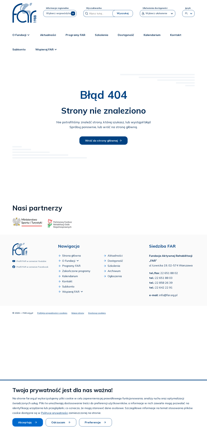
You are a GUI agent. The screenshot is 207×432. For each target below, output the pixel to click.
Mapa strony (77, 312)
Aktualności (48, 34)
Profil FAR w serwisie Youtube (29, 261)
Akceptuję (27, 422)
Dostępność (126, 34)
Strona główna (69, 255)
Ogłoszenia (113, 276)
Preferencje (95, 422)
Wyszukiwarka (94, 8)
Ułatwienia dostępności (155, 8)
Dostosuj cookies (97, 312)
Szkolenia (101, 34)
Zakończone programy (74, 271)
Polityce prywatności (54, 413)
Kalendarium (152, 34)
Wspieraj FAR (46, 49)
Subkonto (19, 49)
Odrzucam (61, 422)
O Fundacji (21, 35)
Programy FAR (75, 34)
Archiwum (112, 271)
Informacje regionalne (57, 8)
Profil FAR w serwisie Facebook (30, 266)
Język (188, 8)
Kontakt (175, 34)
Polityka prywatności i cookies (52, 312)
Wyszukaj (123, 13)
